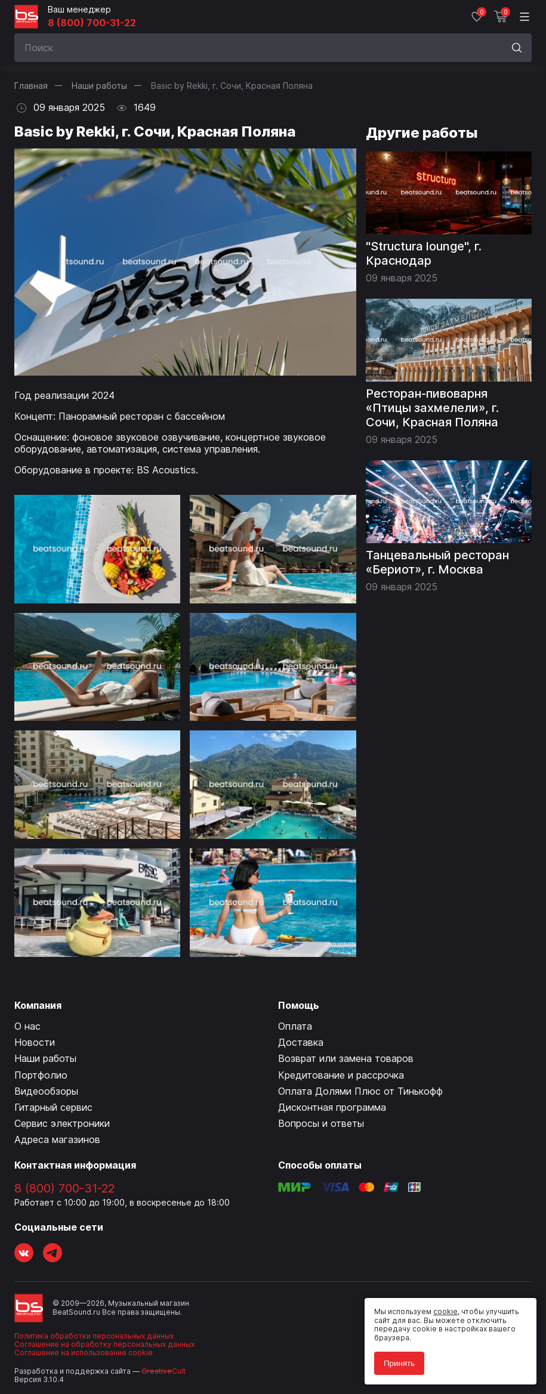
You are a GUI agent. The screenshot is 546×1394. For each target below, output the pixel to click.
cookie (445, 1311)
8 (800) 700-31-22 (92, 23)
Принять (399, 1363)
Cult (163, 1371)
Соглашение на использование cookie (83, 1352)
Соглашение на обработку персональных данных (104, 1344)
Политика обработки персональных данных (94, 1335)
